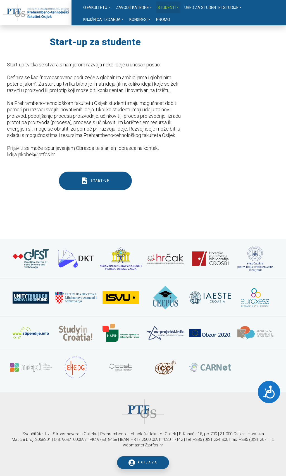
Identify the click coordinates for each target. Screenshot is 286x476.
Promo (163, 19)
